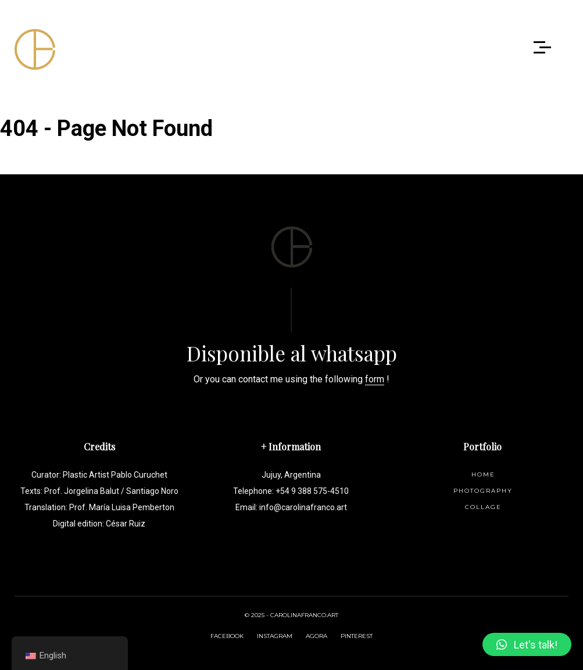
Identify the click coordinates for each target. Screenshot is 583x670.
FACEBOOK (227, 636)
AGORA (316, 636)
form (374, 379)
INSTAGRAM (274, 636)
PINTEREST (357, 636)
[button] (526, 644)
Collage (483, 507)
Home (483, 474)
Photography (483, 491)
